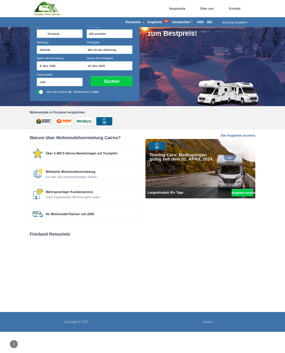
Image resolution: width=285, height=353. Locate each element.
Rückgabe (93, 63)
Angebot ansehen (242, 213)
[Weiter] (249, 189)
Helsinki (65, 292)
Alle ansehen (97, 55)
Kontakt (235, 8)
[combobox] (60, 54)
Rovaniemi (142, 292)
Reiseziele (134, 22)
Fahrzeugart (93, 47)
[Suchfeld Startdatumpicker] (61, 87)
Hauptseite (177, 8)
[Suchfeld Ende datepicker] (109, 87)
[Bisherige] (151, 189)
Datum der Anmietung (50, 79)
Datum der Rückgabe (100, 79)
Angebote (158, 21)
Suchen (118, 102)
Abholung (42, 63)
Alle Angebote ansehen (237, 156)
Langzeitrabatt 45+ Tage (165, 213)
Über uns (207, 8)
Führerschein (45, 95)
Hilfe (200, 22)
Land (40, 47)
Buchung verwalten (236, 22)
